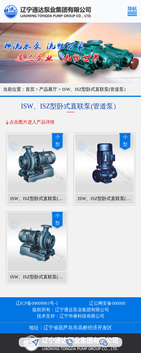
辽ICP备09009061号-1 (37, 303)
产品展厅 (48, 89)
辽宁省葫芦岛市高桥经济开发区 (78, 327)
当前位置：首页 (19, 89)
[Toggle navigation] (133, 11)
